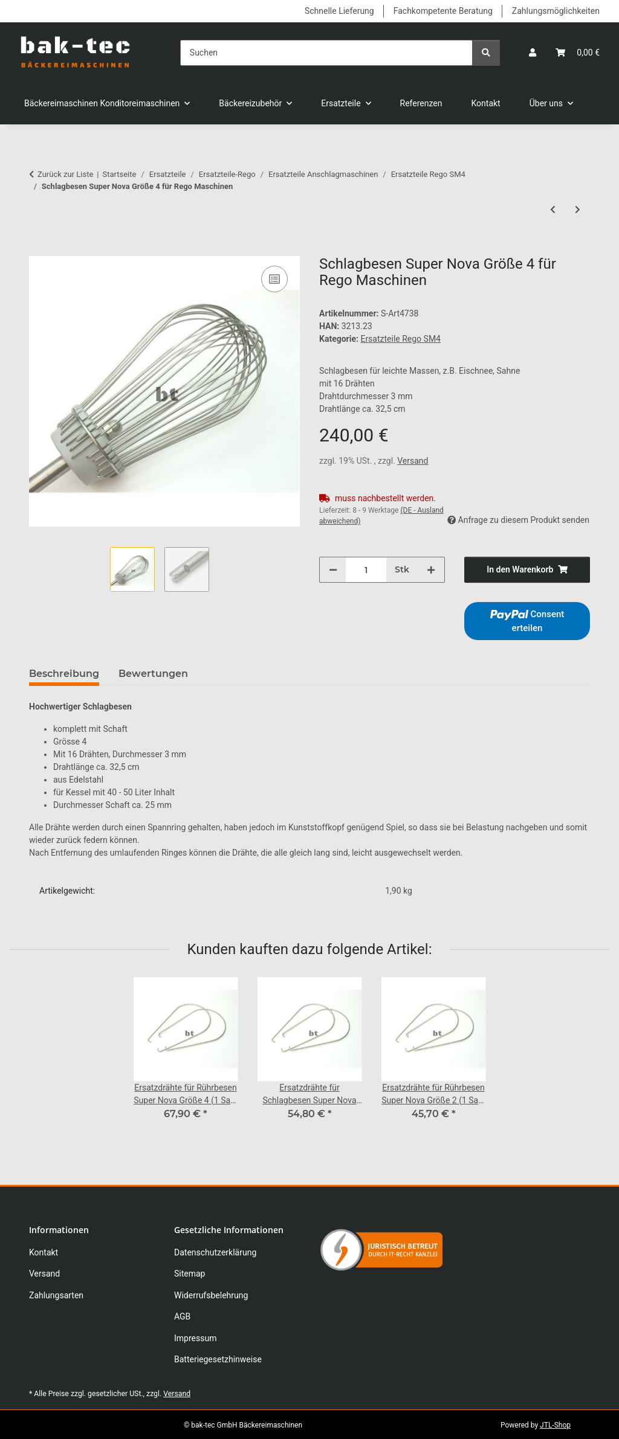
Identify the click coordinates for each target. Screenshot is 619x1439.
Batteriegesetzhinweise (218, 1359)
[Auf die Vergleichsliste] (274, 279)
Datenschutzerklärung (215, 1252)
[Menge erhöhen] (431, 569)
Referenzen (421, 103)
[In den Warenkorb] (38, 249)
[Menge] (366, 569)
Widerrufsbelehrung (211, 1295)
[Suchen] (326, 53)
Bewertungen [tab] (153, 673)
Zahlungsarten (56, 1295)
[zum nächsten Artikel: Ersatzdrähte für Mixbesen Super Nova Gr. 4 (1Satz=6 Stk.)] (577, 210)
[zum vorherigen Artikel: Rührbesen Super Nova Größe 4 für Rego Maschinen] (552, 210)
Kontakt (486, 103)
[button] (532, 53)
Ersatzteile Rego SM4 (400, 339)
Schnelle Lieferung (339, 11)
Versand (412, 461)
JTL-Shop (555, 1425)
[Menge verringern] (333, 569)
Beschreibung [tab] (64, 673)
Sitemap (189, 1273)
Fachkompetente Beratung (443, 11)
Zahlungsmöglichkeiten (556, 11)
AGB (182, 1316)
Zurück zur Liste (65, 174)
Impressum (195, 1338)
